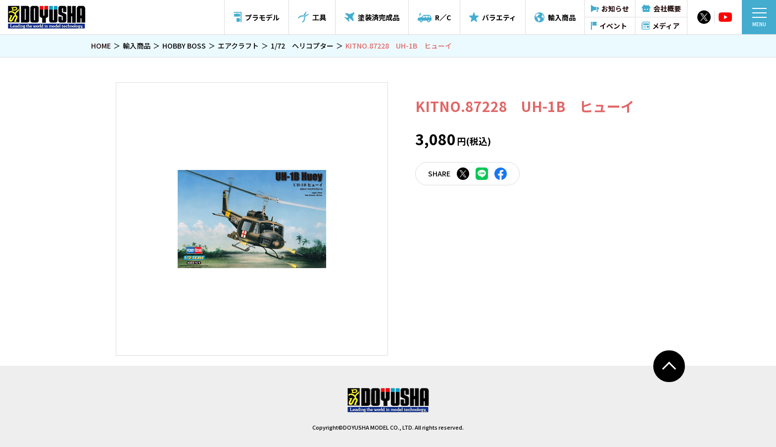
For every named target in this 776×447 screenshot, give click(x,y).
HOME (101, 46)
